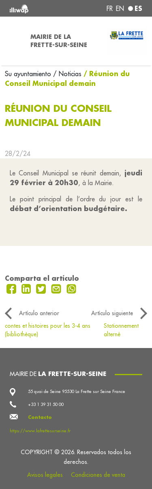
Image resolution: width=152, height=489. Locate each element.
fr (110, 8)
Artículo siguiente (112, 313)
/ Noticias (67, 74)
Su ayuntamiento (29, 74)
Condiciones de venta (98, 474)
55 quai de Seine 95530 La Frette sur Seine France (76, 391)
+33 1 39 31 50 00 (46, 404)
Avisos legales (45, 474)
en (120, 8)
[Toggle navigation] (13, 41)
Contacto (40, 417)
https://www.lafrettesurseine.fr (40, 430)
